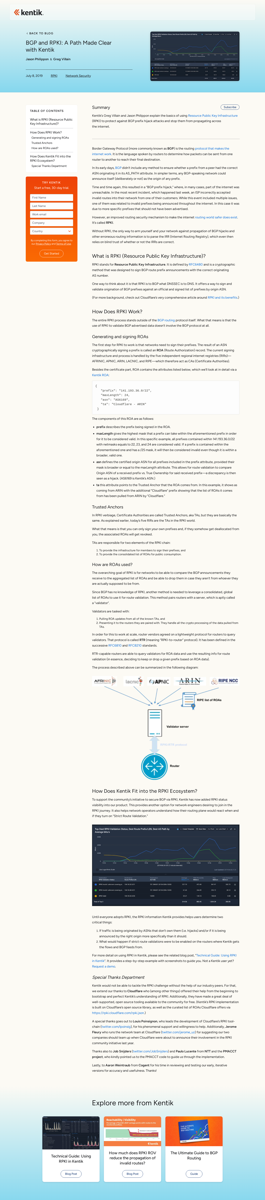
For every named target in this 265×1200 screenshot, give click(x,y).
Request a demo (103, 966)
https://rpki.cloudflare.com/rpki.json (118, 1013)
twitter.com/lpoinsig (116, 1027)
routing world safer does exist (216, 217)
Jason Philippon (37, 59)
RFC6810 (115, 645)
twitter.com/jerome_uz (178, 1032)
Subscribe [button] (230, 107)
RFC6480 (196, 264)
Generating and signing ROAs (50, 137)
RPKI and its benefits (222, 298)
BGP (118, 168)
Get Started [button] (51, 253)
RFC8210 (135, 645)
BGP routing (166, 320)
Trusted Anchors (41, 143)
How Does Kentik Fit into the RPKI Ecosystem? (50, 158)
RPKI (54, 76)
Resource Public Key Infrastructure (213, 116)
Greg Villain (61, 59)
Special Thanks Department (49, 166)
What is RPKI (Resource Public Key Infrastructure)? (51, 122)
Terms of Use (63, 243)
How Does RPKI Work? (46, 132)
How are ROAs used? (44, 148)
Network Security (78, 76)
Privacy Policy (43, 243)
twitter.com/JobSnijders (150, 1051)
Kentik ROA (100, 375)
